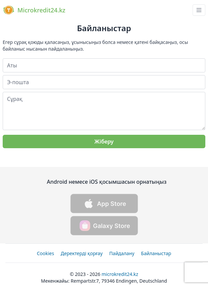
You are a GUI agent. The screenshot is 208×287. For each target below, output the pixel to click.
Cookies (45, 253)
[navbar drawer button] (199, 10)
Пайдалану (121, 253)
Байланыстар (156, 253)
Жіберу (104, 141)
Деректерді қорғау (81, 253)
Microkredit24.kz (119, 274)
